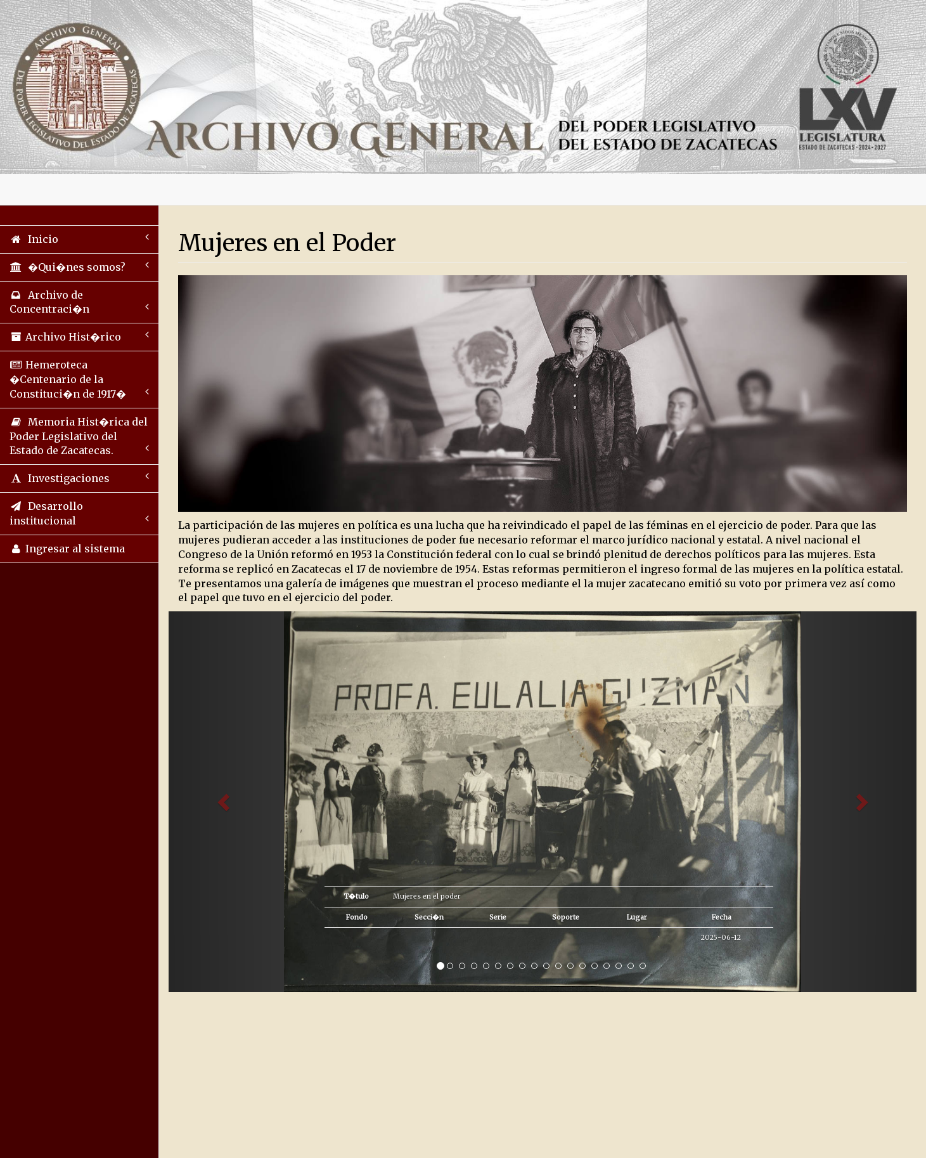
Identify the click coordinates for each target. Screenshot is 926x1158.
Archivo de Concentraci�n (79, 302)
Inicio (79, 238)
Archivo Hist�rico (79, 336)
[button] (225, 801)
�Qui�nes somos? (79, 266)
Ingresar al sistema (67, 548)
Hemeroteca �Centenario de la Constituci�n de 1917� (79, 379)
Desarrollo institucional (79, 513)
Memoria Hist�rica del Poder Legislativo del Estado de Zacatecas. (79, 436)
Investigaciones (79, 478)
